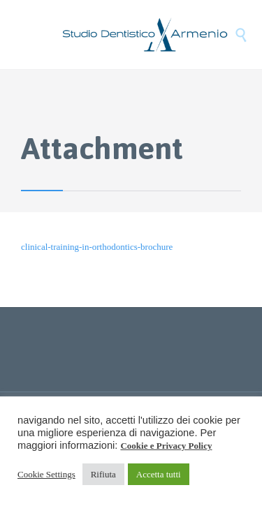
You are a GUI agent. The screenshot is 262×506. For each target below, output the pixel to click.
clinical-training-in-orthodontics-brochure (97, 246)
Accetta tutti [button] (158, 474)
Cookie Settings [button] (46, 474)
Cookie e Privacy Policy (166, 445)
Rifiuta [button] (103, 474)
